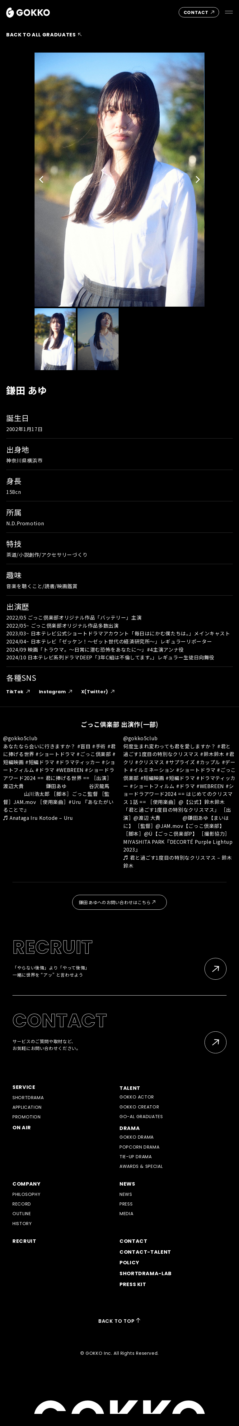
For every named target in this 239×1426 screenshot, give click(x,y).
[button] (42, 179)
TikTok (19, 692)
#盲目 (84, 746)
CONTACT (201, 12)
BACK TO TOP (119, 1321)
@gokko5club (20, 738)
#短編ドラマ (39, 762)
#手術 (99, 746)
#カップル (208, 762)
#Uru (74, 802)
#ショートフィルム (152, 786)
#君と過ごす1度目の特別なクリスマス (177, 750)
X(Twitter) (99, 692)
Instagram (57, 692)
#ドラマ (44, 769)
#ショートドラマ (55, 754)
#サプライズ (180, 762)
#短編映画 (152, 778)
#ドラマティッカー (78, 762)
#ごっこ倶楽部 (94, 754)
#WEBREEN (70, 769)
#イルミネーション (152, 769)
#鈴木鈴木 (212, 754)
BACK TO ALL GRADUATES (45, 34)
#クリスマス (149, 762)
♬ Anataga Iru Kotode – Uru (38, 817)
